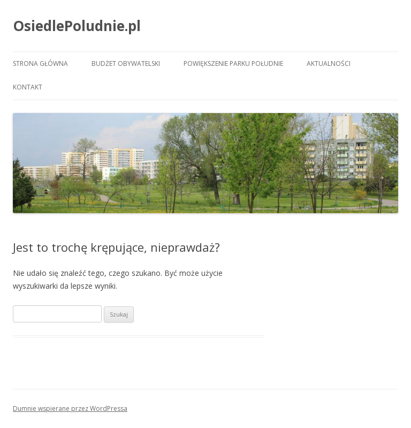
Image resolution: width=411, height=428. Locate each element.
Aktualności (329, 63)
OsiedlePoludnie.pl (77, 25)
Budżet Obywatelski (126, 63)
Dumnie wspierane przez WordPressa (70, 408)
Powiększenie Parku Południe (233, 63)
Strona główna (40, 63)
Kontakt (27, 87)
